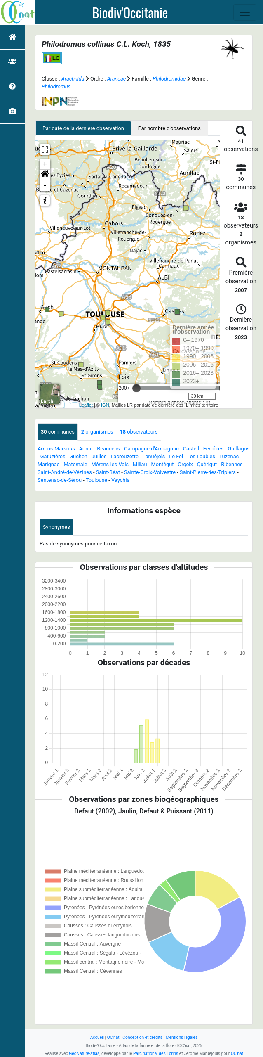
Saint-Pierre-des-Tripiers (208, 472)
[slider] (136, 388)
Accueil (97, 1037)
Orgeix (185, 464)
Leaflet (86, 405)
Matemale (75, 464)
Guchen (78, 456)
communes (58, 432)
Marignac (49, 464)
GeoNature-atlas (84, 1053)
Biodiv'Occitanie (130, 12)
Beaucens (108, 449)
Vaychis (120, 480)
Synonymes (56, 527)
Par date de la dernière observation (83, 128)
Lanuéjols (154, 456)
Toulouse (96, 480)
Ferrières (213, 449)
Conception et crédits (142, 1037)
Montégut (162, 464)
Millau (140, 464)
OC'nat (113, 1037)
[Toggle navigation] (244, 12)
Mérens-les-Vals (110, 464)
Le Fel (176, 456)
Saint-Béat (108, 472)
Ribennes (232, 464)
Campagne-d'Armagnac (151, 449)
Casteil (191, 449)
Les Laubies (201, 456)
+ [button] (45, 164)
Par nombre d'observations (169, 128)
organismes (97, 432)
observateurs (138, 432)
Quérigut (207, 464)
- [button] (45, 186)
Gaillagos (239, 449)
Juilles (99, 456)
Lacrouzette (124, 456)
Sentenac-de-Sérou (60, 480)
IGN (105, 405)
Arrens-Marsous (56, 449)
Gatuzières (53, 456)
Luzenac (229, 456)
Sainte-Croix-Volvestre (150, 472)
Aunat (86, 449)
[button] (45, 175)
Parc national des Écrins (155, 1053)
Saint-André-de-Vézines (65, 472)
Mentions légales (182, 1037)
